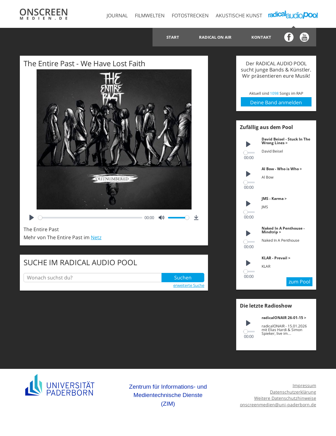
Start (172, 37)
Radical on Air (215, 37)
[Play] (32, 217)
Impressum (304, 385)
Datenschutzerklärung (293, 392)
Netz (96, 237)
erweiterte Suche (188, 285)
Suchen (183, 277)
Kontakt (261, 37)
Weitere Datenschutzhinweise (285, 398)
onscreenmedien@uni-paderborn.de (278, 405)
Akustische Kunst (239, 15)
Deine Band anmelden (276, 102)
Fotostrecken (190, 15)
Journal (117, 15)
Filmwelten (150, 15)
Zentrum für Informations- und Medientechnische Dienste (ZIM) (168, 395)
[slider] (90, 218)
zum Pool (299, 281)
